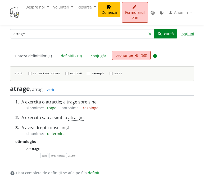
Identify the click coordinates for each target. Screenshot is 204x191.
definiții (95, 172)
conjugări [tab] (99, 55)
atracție (53, 102)
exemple (98, 73)
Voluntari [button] (61, 7)
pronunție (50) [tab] (131, 55)
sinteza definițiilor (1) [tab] (33, 55)
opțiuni (188, 33)
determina (56, 133)
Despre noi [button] (35, 7)
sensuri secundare (46, 73)
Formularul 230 (135, 13)
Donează (109, 10)
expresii (76, 73)
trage (52, 107)
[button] (152, 12)
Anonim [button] (178, 12)
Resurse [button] (85, 7)
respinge (90, 107)
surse (118, 73)
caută (165, 33)
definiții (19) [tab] (71, 55)
